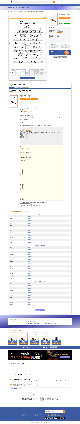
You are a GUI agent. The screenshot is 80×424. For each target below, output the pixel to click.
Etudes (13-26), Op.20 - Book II (40, 245)
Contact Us (23, 413)
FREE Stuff (54, 5)
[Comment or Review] (20, 368)
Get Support (16, 413)
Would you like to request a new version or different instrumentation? (30, 205)
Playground (33, 121)
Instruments (22, 5)
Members (68, 14)
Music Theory (37, 413)
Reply (11, 382)
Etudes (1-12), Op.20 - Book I (40, 214)
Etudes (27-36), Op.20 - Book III (40, 281)
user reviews (31, 111)
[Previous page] (9, 43)
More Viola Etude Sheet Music (51, 321)
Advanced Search (58, 2)
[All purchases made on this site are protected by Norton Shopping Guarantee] (59, 57)
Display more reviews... (14, 388)
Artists (43, 5)
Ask (45, 17)
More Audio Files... (40, 310)
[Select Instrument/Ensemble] (25, 203)
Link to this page (53, 347)
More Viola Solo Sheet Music (51, 323)
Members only (48, 121)
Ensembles (32, 5)
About (23, 410)
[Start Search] (54, 2)
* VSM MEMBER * (32, 379)
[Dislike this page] (46, 347)
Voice (27, 5)
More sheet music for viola (33, 323)
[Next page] (46, 43)
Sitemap (36, 418)
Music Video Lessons (38, 414)
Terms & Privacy (24, 414)
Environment (24, 415)
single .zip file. (51, 125)
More (59, 5)
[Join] (64, 411)
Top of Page (40, 405)
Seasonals (48, 5)
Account (16, 410)
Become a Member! (65, 356)
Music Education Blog (38, 415)
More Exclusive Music (32, 321)
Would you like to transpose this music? (26, 206)
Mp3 (61, 121)
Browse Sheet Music (38, 410)
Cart (71, 2)
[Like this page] (44, 347)
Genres (38, 5)
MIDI (59, 121)
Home (9, 11)
